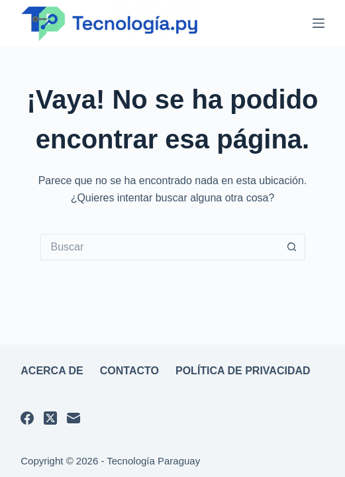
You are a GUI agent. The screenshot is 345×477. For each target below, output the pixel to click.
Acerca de (52, 370)
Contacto (129, 370)
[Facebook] (27, 418)
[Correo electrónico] (73, 418)
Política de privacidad (243, 370)
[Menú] (318, 23)
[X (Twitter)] (50, 418)
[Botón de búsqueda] (292, 247)
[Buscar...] (159, 247)
